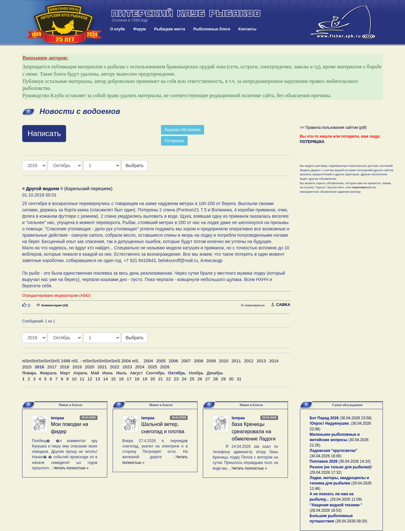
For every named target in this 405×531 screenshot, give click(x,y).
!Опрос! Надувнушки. (330, 423)
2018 (64, 367)
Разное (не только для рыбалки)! (341, 467)
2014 (274, 361)
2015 (27, 367)
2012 (248, 361)
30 (231, 379)
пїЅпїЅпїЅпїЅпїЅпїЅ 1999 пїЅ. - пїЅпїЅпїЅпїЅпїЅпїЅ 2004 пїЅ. (81, 361)
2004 (148, 361)
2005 (161, 361)
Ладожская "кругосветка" (333, 450)
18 (136, 379)
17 (129, 379)
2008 (198, 361)
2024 (140, 367)
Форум (139, 29)
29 (223, 379)
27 (207, 379)
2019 (77, 367)
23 (176, 379)
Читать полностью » (71, 468)
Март (65, 373)
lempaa (57, 418)
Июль (121, 373)
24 (184, 379)
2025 (152, 367)
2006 (173, 361)
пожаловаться (252, 305)
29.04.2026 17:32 (325, 472)
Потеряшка (174, 141)
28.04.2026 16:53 (325, 510)
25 (192, 379)
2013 (261, 361)
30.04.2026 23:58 (356, 418)
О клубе (117, 29)
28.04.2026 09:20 (351, 521)
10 (74, 379)
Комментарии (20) (52, 305)
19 (144, 379)
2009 (211, 361)
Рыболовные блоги (211, 29)
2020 (89, 367)
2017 (52, 367)
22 (168, 379)
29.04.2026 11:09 (346, 499)
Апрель (80, 373)
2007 (186, 361)
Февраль (48, 373)
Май (95, 373)
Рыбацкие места (169, 29)
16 (121, 379)
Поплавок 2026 (324, 461)
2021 (102, 367)
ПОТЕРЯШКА (312, 142)
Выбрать (134, 165)
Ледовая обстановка (183, 130)
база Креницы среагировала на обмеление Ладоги (254, 431)
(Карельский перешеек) (67, 188)
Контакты (248, 29)
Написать (44, 133)
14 (105, 379)
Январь (29, 373)
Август (136, 373)
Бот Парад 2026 (324, 418)
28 (215, 379)
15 (113, 379)
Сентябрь (155, 373)
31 (239, 379)
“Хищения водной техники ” (336, 505)
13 (97, 379)
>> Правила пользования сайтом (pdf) (333, 127)
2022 (115, 367)
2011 (236, 361)
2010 (223, 361)
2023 (127, 367)
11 (82, 379)
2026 (165, 367)
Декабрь (215, 373)
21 (160, 379)
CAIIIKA (280, 305)
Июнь (107, 373)
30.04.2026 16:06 (325, 456)
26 (199, 379)
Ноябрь (196, 373)
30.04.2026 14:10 (354, 461)
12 (89, 379)
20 (152, 379)
